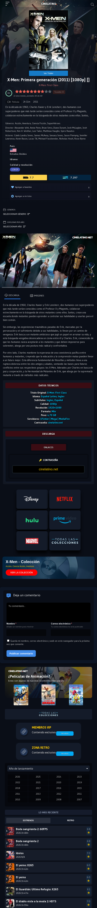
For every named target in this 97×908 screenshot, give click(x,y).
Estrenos (28, 820)
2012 (58, 793)
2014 (17, 793)
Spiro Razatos (67, 131)
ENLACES (48, 447)
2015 (79, 788)
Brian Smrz (47, 127)
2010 (17, 799)
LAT (48, 3)
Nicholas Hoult (66, 138)
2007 (79, 799)
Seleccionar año (14, 226)
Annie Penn (35, 127)
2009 (38, 799)
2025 (38, 776)
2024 (58, 776)
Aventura (26, 123)
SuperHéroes (53, 123)
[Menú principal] (9, 5)
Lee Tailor (37, 131)
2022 (17, 782)
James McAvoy (41, 135)
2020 (58, 782)
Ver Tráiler (48, 73)
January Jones (56, 135)
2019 (79, 782)
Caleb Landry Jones (23, 135)
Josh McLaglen (74, 127)
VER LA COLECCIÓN (21, 572)
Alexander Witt (21, 127)
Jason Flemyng (71, 135)
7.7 (28, 177)
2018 (17, 788)
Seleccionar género (16, 214)
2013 (38, 793)
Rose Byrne (80, 138)
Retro (70, 820)
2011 (79, 793)
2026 (17, 776)
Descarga (12, 295)
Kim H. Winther (24, 131)
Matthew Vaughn (51, 131)
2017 (38, 788)
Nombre (11, 623)
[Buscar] (92, 4)
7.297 (70, 177)
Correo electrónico (61, 623)
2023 (79, 776)
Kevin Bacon (22, 138)
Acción (18, 123)
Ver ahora (64, 733)
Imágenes (37, 295)
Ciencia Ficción (39, 123)
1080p (15, 169)
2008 (58, 799)
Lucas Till (33, 138)
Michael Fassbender (48, 138)
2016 (58, 788)
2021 (38, 782)
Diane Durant (59, 127)
